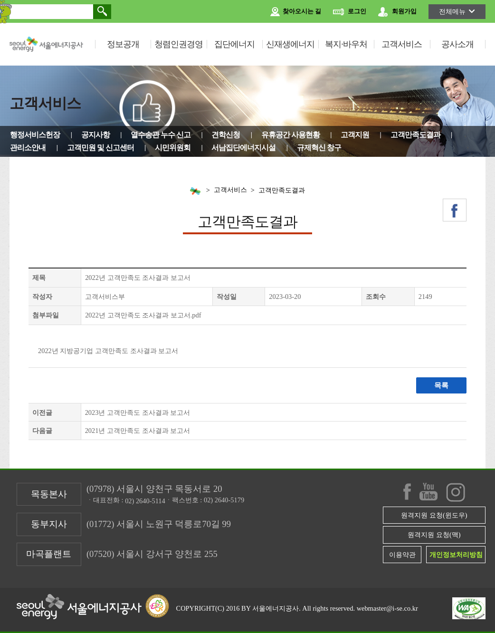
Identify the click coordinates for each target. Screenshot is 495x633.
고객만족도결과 (415, 135)
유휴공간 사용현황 (290, 135)
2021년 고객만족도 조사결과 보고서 (137, 430)
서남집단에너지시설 (243, 148)
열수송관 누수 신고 (160, 135)
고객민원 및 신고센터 (100, 148)
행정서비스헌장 (35, 135)
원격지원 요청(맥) (434, 534)
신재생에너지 (290, 44)
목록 (441, 385)
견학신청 (225, 135)
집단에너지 (234, 44)
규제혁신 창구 (319, 148)
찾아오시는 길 (295, 12)
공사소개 (457, 44)
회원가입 (397, 12)
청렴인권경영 (178, 44)
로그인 (349, 12)
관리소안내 (28, 148)
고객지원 (355, 135)
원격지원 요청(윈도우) (434, 515)
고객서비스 (401, 44)
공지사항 (95, 135)
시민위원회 (172, 148)
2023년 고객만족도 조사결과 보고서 (137, 412)
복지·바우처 (346, 44)
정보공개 (123, 44)
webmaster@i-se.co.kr (387, 608)
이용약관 (402, 554)
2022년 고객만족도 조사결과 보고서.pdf (143, 315)
